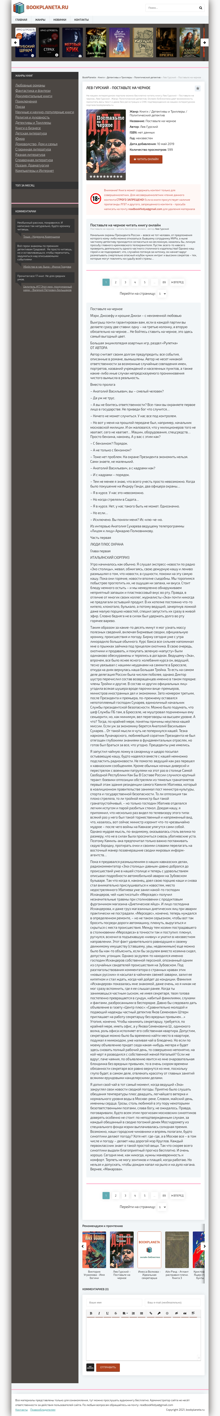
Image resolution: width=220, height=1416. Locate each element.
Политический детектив (147, 115)
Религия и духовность (32, 117)
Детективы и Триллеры (168, 111)
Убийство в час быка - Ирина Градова (47, 266)
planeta (40, 8)
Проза (20, 106)
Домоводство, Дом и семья (36, 144)
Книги (144, 111)
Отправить (108, 1367)
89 (164, 282)
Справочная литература (34, 160)
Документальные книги (33, 96)
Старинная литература (33, 149)
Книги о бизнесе (28, 128)
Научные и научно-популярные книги (44, 112)
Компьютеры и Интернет (34, 170)
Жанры (40, 19)
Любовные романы (30, 85)
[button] (91, 1313)
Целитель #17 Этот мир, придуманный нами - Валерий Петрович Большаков (47, 288)
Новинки (59, 19)
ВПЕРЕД (177, 282)
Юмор (20, 138)
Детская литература (31, 133)
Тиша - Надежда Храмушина (41, 236)
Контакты (81, 19)
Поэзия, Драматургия (32, 165)
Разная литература (30, 154)
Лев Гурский (149, 126)
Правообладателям (42, 1409)
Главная (21, 19)
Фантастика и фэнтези (33, 90)
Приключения (26, 101)
